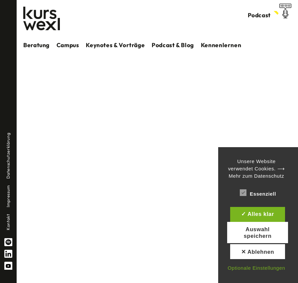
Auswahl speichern (258, 232)
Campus (68, 45)
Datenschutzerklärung (8, 156)
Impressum (8, 196)
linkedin (8, 254)
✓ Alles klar (257, 214)
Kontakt (8, 222)
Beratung (36, 45)
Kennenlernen (221, 45)
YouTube (8, 266)
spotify (8, 242)
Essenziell (258, 193)
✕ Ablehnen (257, 252)
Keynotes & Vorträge (115, 45)
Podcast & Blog (173, 45)
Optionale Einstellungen (256, 268)
